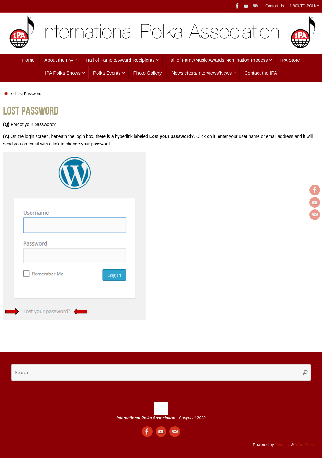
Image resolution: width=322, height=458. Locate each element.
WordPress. (305, 445)
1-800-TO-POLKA (304, 6)
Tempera (282, 445)
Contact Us (274, 6)
